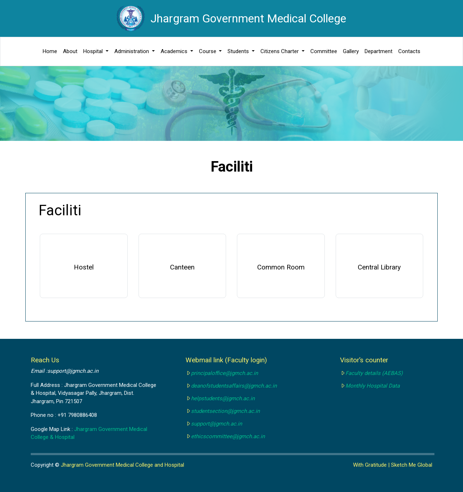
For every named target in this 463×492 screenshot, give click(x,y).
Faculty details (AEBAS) (374, 373)
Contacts (409, 51)
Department (378, 51)
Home (50, 51)
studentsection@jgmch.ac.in (225, 411)
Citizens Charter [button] (280, 51)
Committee (323, 51)
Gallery (351, 51)
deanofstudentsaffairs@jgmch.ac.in (234, 386)
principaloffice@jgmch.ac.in (224, 373)
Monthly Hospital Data (372, 386)
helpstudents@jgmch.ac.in (223, 398)
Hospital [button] (93, 51)
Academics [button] (175, 51)
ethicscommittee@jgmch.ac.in (228, 436)
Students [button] (239, 51)
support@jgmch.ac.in (216, 423)
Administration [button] (132, 51)
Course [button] (208, 51)
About (70, 51)
